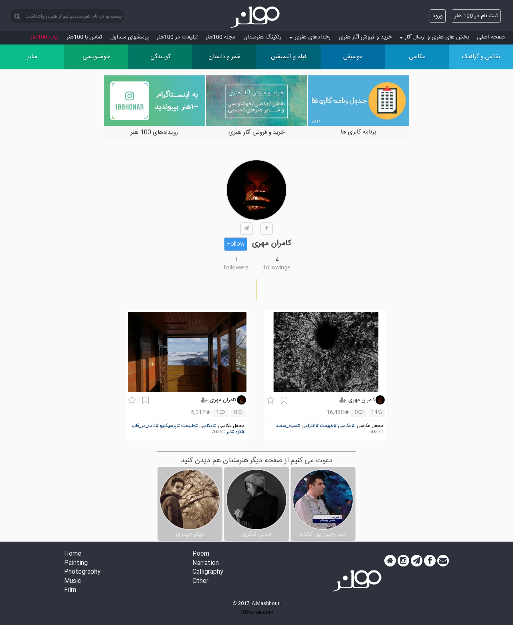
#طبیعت (328, 426)
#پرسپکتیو (170, 426)
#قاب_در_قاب (145, 426)
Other (200, 581)
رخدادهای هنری (310, 37)
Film (70, 590)
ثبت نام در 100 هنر (476, 16)
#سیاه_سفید (288, 426)
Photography (82, 572)
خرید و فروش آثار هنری (365, 37)
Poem (200, 554)
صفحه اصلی (491, 37)
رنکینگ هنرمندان (262, 37)
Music (72, 581)
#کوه (239, 432)
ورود (437, 16)
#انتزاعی (310, 426)
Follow (235, 244)
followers (236, 268)
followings (277, 268)
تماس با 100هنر (84, 37)
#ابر (230, 432)
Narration (205, 563)
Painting (76, 563)
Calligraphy (207, 572)
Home (72, 554)
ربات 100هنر (44, 37)
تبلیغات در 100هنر (177, 37)
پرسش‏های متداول (129, 37)
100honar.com (256, 612)
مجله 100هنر (220, 37)
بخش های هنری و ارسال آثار (434, 37)
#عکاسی (346, 426)
